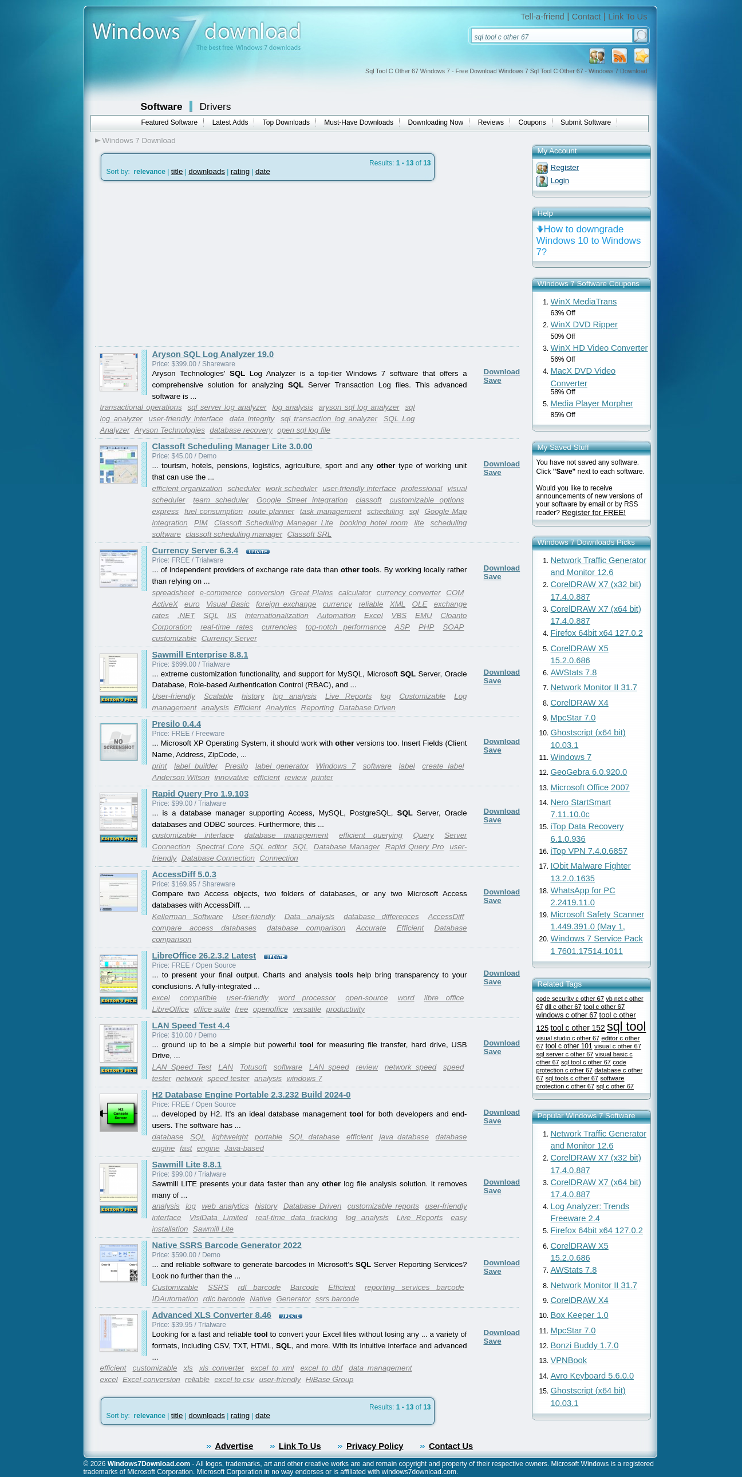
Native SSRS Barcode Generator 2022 (227, 1245)
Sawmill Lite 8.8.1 (187, 1164)
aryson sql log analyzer (359, 407)
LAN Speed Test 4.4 (191, 1025)
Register (565, 167)
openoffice (271, 1009)
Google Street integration (302, 500)
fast (186, 1148)
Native (260, 1298)
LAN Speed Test (182, 1067)
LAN (225, 1067)
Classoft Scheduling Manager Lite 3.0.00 (232, 446)
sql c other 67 (615, 1086)
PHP (426, 627)
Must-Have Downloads (358, 122)
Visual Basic (227, 604)
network (189, 1078)
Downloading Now (436, 122)
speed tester (228, 1078)
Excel (373, 615)
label (407, 766)
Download (502, 371)
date (262, 171)
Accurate (371, 928)
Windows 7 (336, 766)
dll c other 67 (563, 1006)
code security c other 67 (570, 998)
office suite (212, 1009)
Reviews (491, 122)
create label (443, 766)
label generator (282, 766)
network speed (410, 1067)
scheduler (244, 488)
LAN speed (329, 1067)
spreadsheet (173, 592)
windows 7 (304, 1078)
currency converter (409, 592)
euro (192, 604)
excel (161, 997)
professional (422, 488)
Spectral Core (220, 846)
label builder (196, 766)
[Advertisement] (191, 264)
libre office (444, 997)
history (253, 696)
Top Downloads (286, 122)
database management (286, 835)
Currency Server (229, 638)
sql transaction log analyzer (329, 418)
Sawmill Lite (213, 1229)
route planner (271, 511)
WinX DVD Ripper (584, 324)
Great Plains (311, 592)
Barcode (304, 1287)
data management (380, 1368)
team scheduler (220, 500)
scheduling (385, 511)
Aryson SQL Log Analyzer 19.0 (213, 354)
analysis (215, 707)
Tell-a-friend (542, 16)
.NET (186, 615)
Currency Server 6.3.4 (195, 550)
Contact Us (451, 1446)
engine (208, 1148)
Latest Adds (230, 122)
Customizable (422, 696)
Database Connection (218, 858)
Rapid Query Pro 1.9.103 (200, 793)
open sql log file (303, 430)
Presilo (236, 766)
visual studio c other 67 (567, 1038)
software (377, 766)
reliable (370, 604)
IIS (231, 615)
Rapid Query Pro (414, 846)
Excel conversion (151, 1379)
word (406, 997)
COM (455, 592)
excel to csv (234, 1379)
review (296, 777)
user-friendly (248, 997)
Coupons (532, 122)
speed (453, 1067)
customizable (174, 638)
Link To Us (627, 16)
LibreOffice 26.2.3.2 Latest (204, 955)
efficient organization (187, 488)
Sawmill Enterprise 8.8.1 (200, 654)
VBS (399, 615)
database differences (381, 916)
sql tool (626, 1026)
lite (419, 522)
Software (162, 106)
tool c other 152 (577, 1028)
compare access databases (204, 928)
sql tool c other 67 (586, 1062)
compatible (198, 997)
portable (268, 1137)
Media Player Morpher (592, 403)
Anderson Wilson (181, 777)
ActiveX (165, 604)
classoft (368, 500)
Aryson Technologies (170, 430)
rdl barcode (259, 1287)
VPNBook (569, 1360)
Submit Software (586, 122)
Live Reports (348, 696)
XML (397, 604)
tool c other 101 (569, 1046)
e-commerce (221, 592)
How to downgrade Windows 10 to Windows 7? (588, 241)
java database (404, 1137)
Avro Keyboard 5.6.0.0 (592, 1375)
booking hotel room (374, 522)
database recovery (241, 430)
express (165, 511)
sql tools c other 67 (571, 1078)
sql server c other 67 (565, 1054)
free (241, 1009)
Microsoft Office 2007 (590, 787)
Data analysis (310, 916)
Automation (336, 615)
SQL (211, 615)
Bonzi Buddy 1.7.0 (585, 1345)
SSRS (218, 1287)
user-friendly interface (186, 418)
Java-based (244, 1148)
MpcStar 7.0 (573, 717)
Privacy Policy (374, 1446)
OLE (420, 604)
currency (337, 604)
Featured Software (169, 122)
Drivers (215, 106)
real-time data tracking (296, 1217)
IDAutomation (175, 1298)
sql (414, 511)
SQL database (314, 1137)
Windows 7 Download (139, 140)
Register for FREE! (594, 512)
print (159, 766)
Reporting (317, 707)
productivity (345, 1009)
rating (240, 171)
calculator (354, 592)
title (177, 171)
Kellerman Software (187, 916)
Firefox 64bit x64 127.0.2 (597, 632)
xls (187, 1368)
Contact (586, 16)
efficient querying (370, 835)
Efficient (247, 707)
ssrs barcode (337, 1298)
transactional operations (141, 407)
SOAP (453, 627)
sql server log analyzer (226, 407)
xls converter (221, 1368)
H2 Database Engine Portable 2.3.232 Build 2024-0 (251, 1094)
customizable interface (193, 835)
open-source (366, 997)
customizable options (426, 500)
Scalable (218, 696)
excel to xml (272, 1368)
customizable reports (383, 1206)
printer (322, 777)
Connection (278, 858)
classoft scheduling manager (234, 534)
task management (330, 511)
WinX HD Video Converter (599, 348)
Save (493, 380)
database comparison (306, 928)
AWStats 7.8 (574, 672)
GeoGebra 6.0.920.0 (589, 772)
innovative (231, 777)
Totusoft (253, 1067)
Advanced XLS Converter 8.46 (212, 1315)
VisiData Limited (219, 1217)
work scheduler (291, 488)
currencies (279, 627)
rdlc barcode (224, 1298)
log (386, 696)
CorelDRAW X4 (580, 702)
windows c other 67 (567, 1015)
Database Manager (347, 846)
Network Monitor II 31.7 (594, 687)
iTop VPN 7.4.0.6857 (589, 851)
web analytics (225, 1206)
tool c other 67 (604, 1006)
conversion (265, 592)
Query (423, 835)
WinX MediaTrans (584, 301)
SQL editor (268, 846)
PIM (201, 522)
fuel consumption (213, 511)
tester (161, 1078)
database (168, 1137)
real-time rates (226, 627)
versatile (307, 1009)
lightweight (230, 1137)
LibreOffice (170, 1009)
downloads (206, 171)
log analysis (292, 407)
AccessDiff (446, 916)
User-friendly (173, 696)
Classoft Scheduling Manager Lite (273, 522)
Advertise (234, 1446)
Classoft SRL (309, 534)
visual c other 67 (617, 1046)
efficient (267, 777)
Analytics (281, 707)
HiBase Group (330, 1379)
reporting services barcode (414, 1287)
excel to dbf (321, 1368)
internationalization (277, 615)
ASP (402, 627)
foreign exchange (286, 604)
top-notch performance (346, 627)
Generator (293, 1298)
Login (560, 180)
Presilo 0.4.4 (177, 723)
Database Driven (367, 707)
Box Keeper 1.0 (580, 1315)
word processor (307, 997)
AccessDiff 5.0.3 (184, 874)
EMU (423, 615)
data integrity (252, 418)
